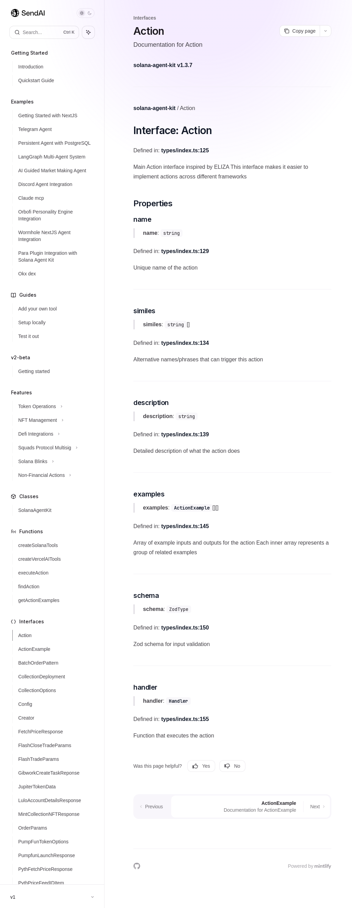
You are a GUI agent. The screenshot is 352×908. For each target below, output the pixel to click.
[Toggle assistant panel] (88, 32)
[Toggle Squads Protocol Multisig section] (54, 447)
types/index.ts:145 (185, 526)
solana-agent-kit (154, 108)
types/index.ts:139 (185, 434)
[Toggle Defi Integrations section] (54, 433)
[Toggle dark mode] (86, 13)
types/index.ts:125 (185, 150)
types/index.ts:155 (185, 719)
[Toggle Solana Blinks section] (54, 461)
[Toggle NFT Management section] (54, 420)
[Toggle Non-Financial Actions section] (54, 475)
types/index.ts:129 (185, 251)
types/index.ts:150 (185, 628)
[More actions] (325, 31)
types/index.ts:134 (185, 343)
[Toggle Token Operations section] (54, 406)
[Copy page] (299, 31)
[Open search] (44, 32)
